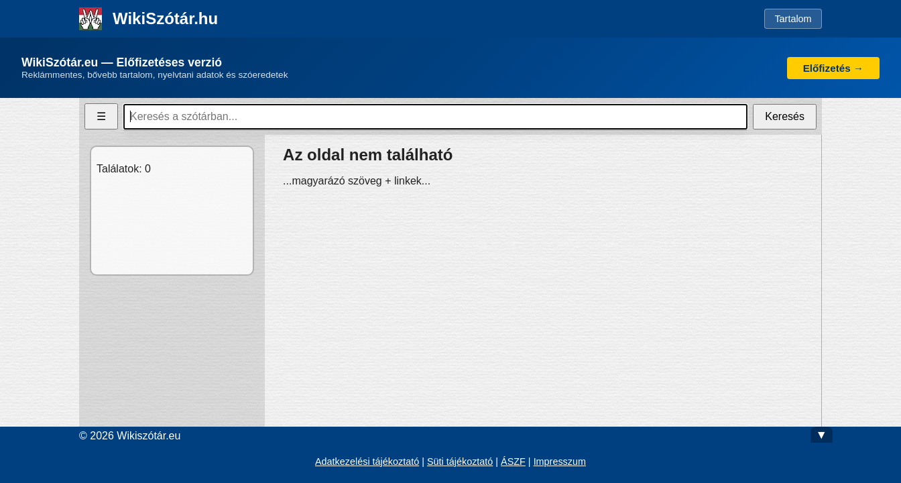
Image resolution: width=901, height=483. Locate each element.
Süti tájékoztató (460, 461)
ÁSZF (513, 461)
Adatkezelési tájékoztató (367, 461)
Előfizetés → (833, 68)
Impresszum (560, 461)
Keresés (784, 116)
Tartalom (792, 18)
